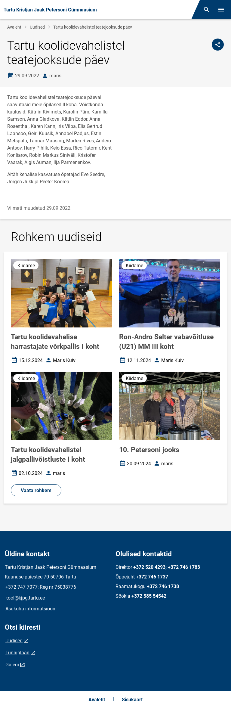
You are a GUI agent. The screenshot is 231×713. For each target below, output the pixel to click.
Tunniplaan (17, 653)
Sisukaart (132, 699)
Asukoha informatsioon (30, 609)
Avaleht (14, 27)
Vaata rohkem (36, 490)
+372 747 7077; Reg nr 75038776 (40, 587)
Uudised (37, 27)
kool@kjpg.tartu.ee (25, 598)
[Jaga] (218, 45)
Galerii (12, 665)
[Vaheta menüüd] (221, 9)
